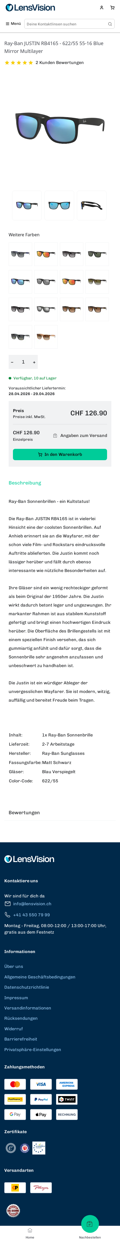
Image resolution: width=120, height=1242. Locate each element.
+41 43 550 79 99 (27, 914)
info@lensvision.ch (28, 903)
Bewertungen (24, 813)
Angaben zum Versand (79, 435)
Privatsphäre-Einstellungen (32, 1049)
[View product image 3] (92, 205)
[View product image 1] (27, 205)
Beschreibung (25, 483)
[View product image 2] (59, 205)
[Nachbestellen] (90, 1224)
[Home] (30, 1230)
